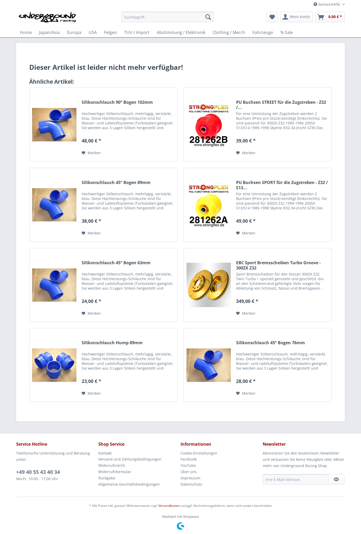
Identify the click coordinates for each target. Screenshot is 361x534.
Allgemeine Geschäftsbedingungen (129, 484)
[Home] (25, 32)
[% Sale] (287, 32)
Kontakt (105, 453)
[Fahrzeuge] (263, 32)
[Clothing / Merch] (229, 32)
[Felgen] (110, 32)
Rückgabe (106, 477)
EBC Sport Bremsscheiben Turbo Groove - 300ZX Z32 (278, 265)
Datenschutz (191, 484)
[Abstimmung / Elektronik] (181, 32)
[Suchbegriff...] (168, 17)
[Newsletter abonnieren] (336, 479)
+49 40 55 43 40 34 (38, 472)
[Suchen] (208, 17)
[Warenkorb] (330, 17)
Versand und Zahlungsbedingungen (129, 459)
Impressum (190, 477)
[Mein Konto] (296, 17)
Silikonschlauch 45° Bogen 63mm (116, 263)
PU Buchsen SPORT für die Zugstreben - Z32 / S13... (282, 185)
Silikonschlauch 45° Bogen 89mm (116, 182)
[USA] (92, 32)
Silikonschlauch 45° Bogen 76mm (270, 343)
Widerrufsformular (114, 471)
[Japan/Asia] (49, 32)
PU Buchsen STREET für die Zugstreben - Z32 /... (281, 105)
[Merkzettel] (272, 17)
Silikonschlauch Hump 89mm (112, 343)
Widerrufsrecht (111, 465)
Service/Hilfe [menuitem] (327, 4)
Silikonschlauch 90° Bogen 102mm (117, 102)
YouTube (188, 465)
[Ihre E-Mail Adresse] (295, 479)
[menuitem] (168, 19)
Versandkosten (169, 505)
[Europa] (74, 32)
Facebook (188, 459)
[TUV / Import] (137, 32)
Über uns (188, 471)
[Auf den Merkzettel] (91, 153)
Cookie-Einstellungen (198, 453)
